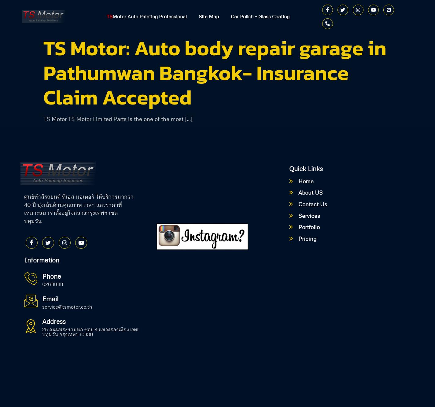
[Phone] (327, 23)
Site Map (209, 17)
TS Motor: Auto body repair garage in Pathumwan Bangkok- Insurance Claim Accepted (214, 73)
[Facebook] (327, 10)
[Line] (388, 10)
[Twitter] (342, 10)
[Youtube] (373, 10)
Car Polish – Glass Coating (260, 17)
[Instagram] (358, 10)
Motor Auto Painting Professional (146, 17)
